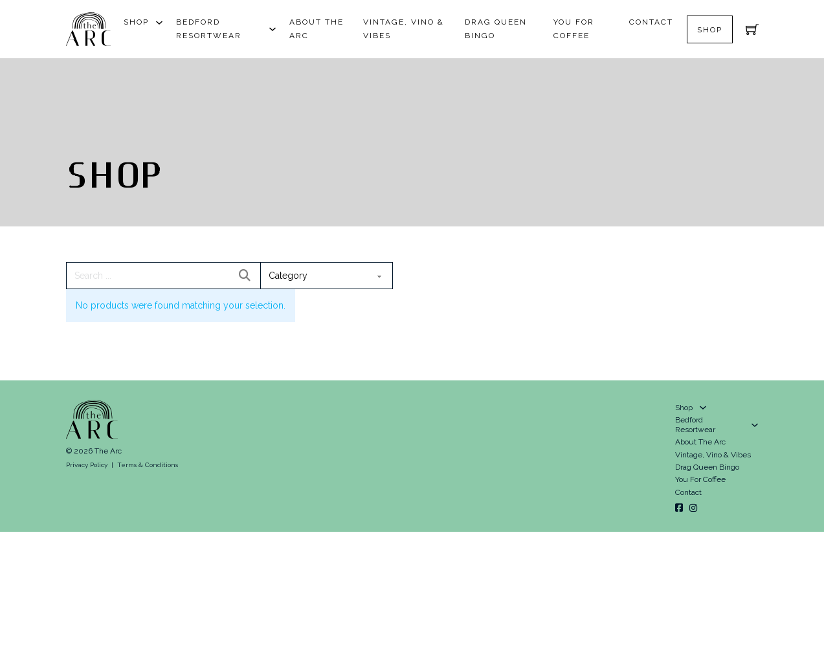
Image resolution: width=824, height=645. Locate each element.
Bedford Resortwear (208, 28)
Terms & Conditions (147, 464)
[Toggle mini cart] (752, 29)
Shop (136, 22)
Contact (651, 22)
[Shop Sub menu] (159, 23)
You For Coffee (573, 28)
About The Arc (316, 28)
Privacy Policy (86, 464)
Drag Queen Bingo (496, 28)
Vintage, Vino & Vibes (403, 28)
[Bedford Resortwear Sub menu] (272, 29)
